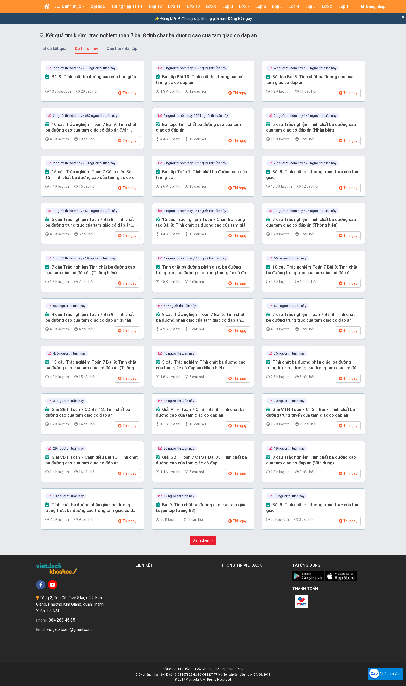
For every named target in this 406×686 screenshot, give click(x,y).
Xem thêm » (203, 540)
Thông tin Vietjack (242, 565)
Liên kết (145, 565)
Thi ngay (127, 93)
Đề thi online (86, 48)
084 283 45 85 (62, 620)
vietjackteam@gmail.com (69, 629)
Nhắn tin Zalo (385, 674)
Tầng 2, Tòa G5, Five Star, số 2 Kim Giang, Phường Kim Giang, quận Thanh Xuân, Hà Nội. (70, 604)
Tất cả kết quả (53, 48)
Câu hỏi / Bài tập (122, 48)
